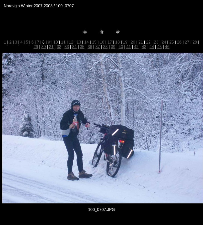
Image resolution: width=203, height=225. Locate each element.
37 (97, 47)
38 (105, 47)
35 (82, 47)
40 (121, 47)
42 (136, 47)
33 (66, 47)
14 (86, 42)
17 (110, 42)
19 (125, 42)
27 (187, 42)
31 (51, 47)
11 (63, 42)
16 (102, 42)
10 (55, 42)
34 (74, 47)
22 (148, 42)
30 (43, 47)
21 (140, 42)
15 (94, 42)
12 (71, 42)
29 (36, 47)
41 (128, 47)
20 (133, 42)
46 (167, 47)
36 (90, 47)
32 (59, 47)
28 (194, 42)
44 (152, 47)
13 (79, 42)
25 (171, 42)
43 (144, 47)
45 (159, 47)
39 (113, 47)
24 (164, 42)
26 (179, 42)
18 (117, 42)
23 (156, 42)
